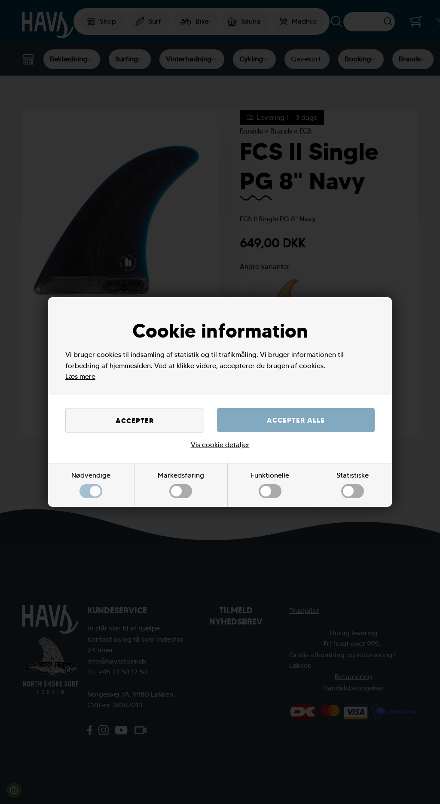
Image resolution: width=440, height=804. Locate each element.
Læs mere (80, 376)
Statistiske (352, 484)
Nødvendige (90, 484)
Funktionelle (270, 484)
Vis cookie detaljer (220, 445)
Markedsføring (181, 484)
